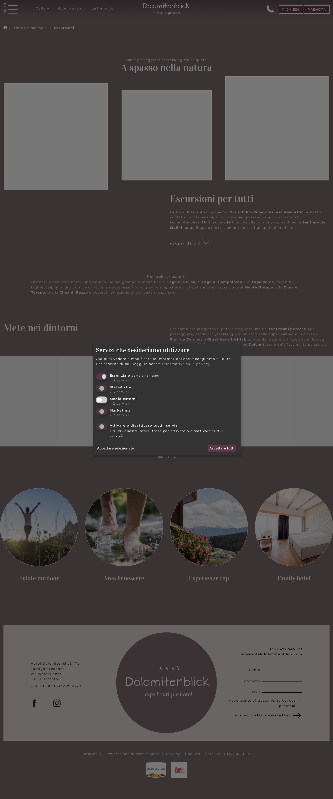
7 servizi (119, 415)
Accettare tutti (221, 448)
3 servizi (119, 380)
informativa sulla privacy (186, 364)
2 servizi (119, 403)
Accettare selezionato (115, 448)
